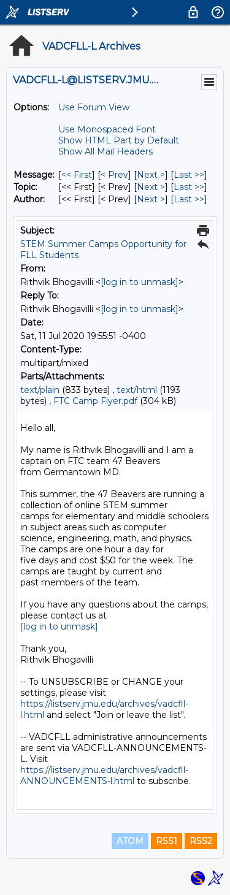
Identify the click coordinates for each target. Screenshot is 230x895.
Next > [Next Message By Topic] (151, 186)
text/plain (39, 389)
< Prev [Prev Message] (114, 174)
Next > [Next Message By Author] (151, 199)
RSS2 (201, 841)
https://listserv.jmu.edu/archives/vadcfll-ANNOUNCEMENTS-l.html (104, 775)
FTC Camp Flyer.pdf (95, 400)
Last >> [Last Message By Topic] (189, 186)
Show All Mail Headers (105, 151)
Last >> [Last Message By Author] (189, 199)
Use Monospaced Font (107, 129)
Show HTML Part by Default (118, 140)
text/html (137, 389)
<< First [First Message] (76, 174)
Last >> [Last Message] (189, 174)
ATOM (130, 841)
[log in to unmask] (139, 282)
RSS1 (166, 841)
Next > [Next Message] (151, 174)
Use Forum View (93, 107)
